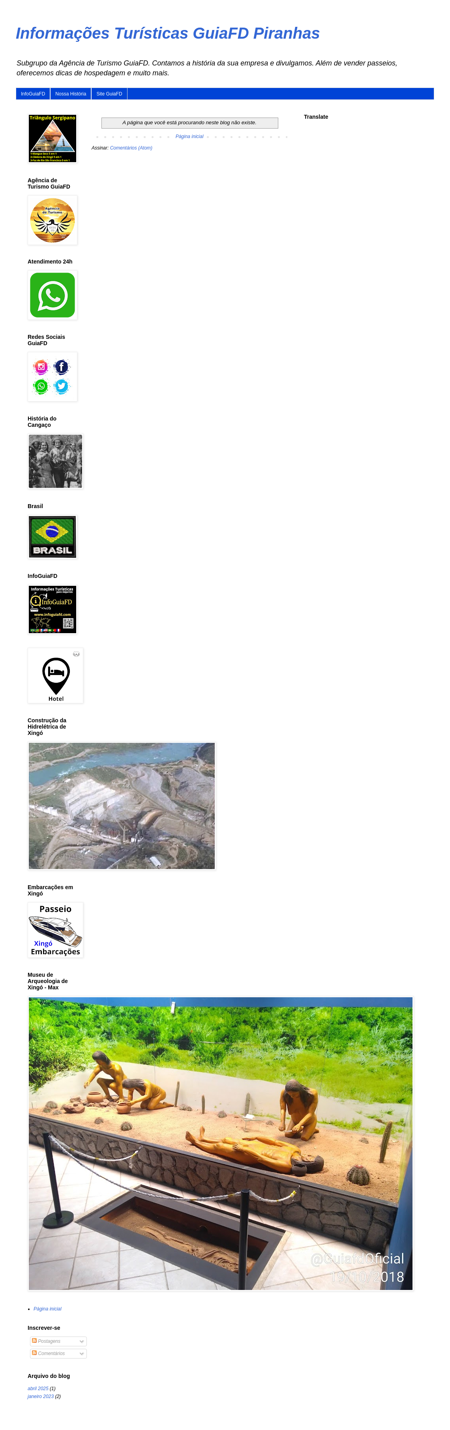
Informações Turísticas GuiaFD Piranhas (168, 33)
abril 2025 (38, 1388)
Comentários (48, 1353)
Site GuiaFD (109, 94)
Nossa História (70, 94)
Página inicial (190, 136)
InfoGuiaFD (33, 94)
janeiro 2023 (41, 1396)
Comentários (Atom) (131, 148)
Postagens (46, 1341)
